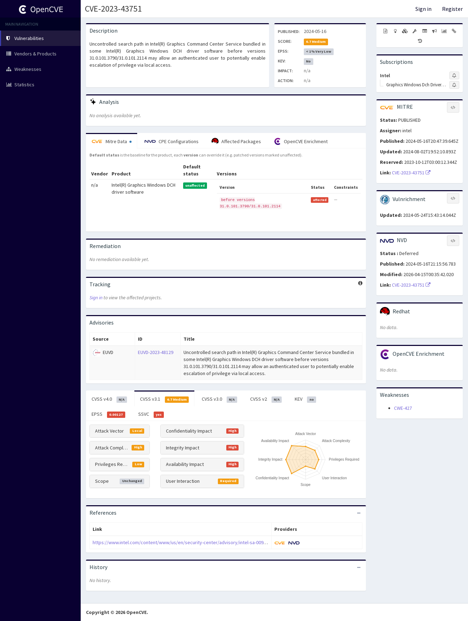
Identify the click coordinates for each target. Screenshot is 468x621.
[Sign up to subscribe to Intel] (454, 75)
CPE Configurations (172, 141)
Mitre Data (112, 141)
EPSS (108, 414)
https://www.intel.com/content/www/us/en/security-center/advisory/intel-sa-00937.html (186, 542)
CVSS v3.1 (164, 399)
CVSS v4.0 (109, 399)
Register (452, 8)
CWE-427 (403, 408)
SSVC (151, 414)
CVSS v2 (266, 399)
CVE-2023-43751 (113, 8)
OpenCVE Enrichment (301, 141)
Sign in (423, 8)
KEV (305, 399)
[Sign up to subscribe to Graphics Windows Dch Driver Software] (454, 85)
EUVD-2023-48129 (155, 352)
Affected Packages (236, 141)
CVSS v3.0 (219, 399)
